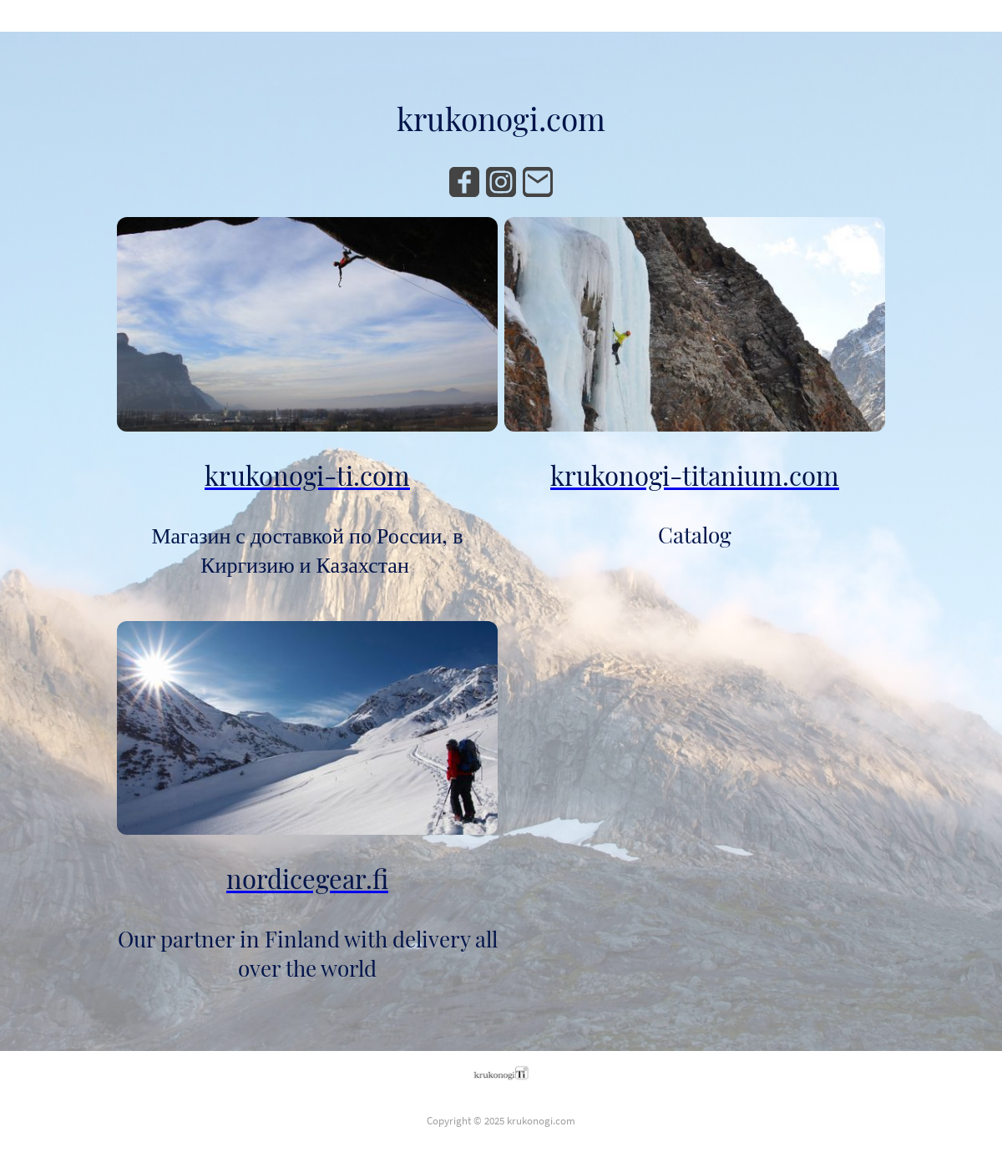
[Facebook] (464, 182)
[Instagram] (501, 182)
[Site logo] (501, 1072)
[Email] (538, 182)
